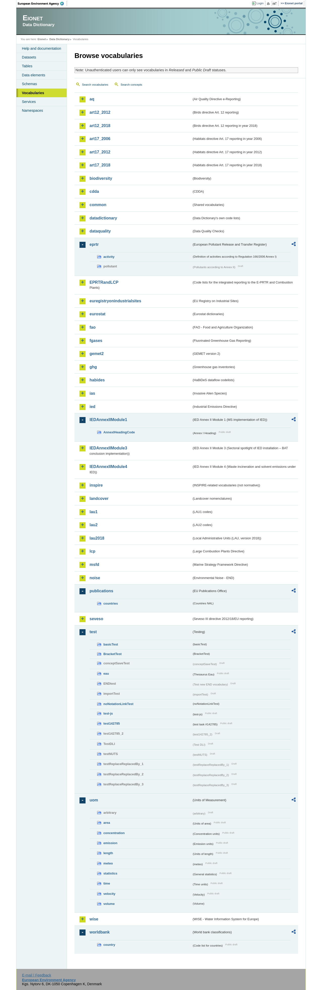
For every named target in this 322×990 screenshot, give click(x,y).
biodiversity (101, 178)
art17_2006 (100, 139)
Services (29, 102)
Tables (27, 66)
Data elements (33, 75)
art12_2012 (100, 112)
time (106, 883)
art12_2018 (100, 126)
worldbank (100, 932)
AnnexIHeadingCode (119, 432)
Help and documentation (41, 48)
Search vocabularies (95, 84)
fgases (96, 340)
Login (260, 3)
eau (106, 673)
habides (97, 380)
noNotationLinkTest (118, 704)
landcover (99, 498)
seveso (96, 619)
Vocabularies (33, 93)
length (108, 853)
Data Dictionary (59, 39)
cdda (94, 191)
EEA (42, 3)
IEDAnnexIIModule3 (108, 448)
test (93, 632)
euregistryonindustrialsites (115, 301)
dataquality (100, 231)
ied (92, 406)
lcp (92, 551)
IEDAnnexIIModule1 (108, 420)
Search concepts (131, 84)
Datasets (29, 57)
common (98, 205)
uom (94, 800)
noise (95, 578)
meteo (108, 863)
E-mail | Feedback (36, 975)
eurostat (97, 314)
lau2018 (97, 538)
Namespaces (32, 110)
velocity (109, 894)
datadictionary (103, 218)
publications (101, 591)
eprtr (94, 244)
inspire (96, 485)
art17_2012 (100, 152)
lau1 (94, 512)
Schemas (29, 84)
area (106, 823)
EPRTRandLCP (104, 282)
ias (92, 393)
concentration (114, 833)
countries (110, 603)
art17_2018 (100, 165)
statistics (110, 873)
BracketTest (112, 654)
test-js (108, 713)
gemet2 (97, 354)
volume (109, 904)
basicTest (110, 644)
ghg (93, 367)
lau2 (94, 525)
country (109, 945)
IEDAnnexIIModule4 (108, 466)
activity (108, 257)
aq (92, 99)
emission (110, 843)
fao (93, 327)
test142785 (111, 723)
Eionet (41, 39)
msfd (94, 564)
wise (94, 919)
